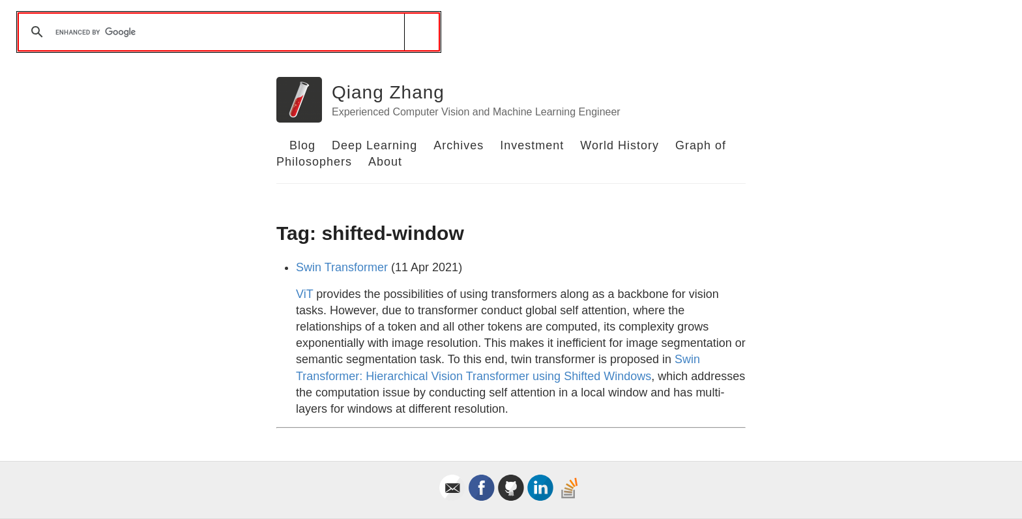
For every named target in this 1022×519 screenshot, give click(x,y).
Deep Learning (374, 145)
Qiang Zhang (388, 92)
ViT (304, 294)
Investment (532, 145)
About (385, 161)
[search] (226, 32)
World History (619, 145)
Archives (458, 145)
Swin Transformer (342, 267)
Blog (302, 145)
